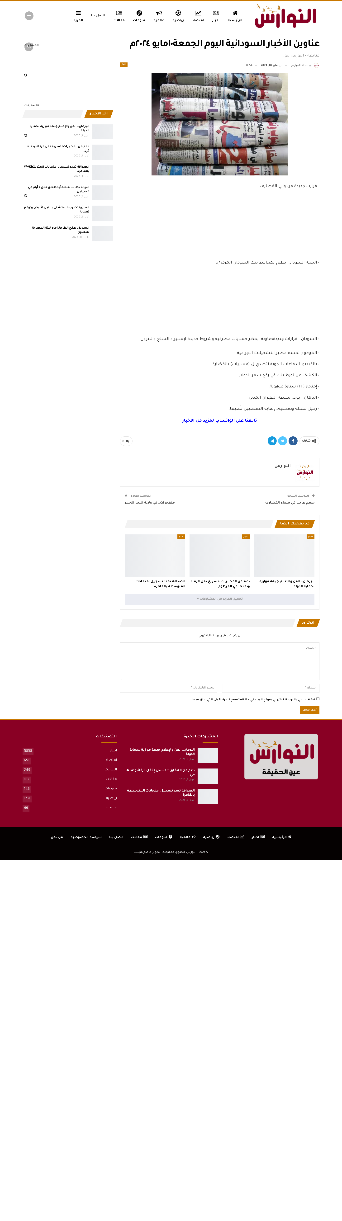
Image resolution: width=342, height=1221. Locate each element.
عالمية (158, 15)
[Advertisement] (219, 224)
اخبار (216, 15)
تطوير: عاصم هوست (147, 852)
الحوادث (110, 770)
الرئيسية (235, 15)
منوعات (139, 15)
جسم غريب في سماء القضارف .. (288, 503)
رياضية (178, 15)
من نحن (57, 837)
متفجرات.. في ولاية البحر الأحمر (150, 503)
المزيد (78, 15)
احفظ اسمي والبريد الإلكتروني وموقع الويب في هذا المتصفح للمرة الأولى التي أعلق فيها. (253, 700)
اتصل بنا (98, 16)
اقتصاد (198, 15)
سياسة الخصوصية (86, 837)
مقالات (119, 15)
